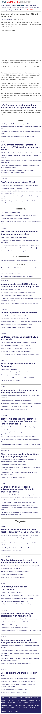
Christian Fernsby (6, 19)
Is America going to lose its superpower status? (14, 409)
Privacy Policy (5, 707)
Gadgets (11, 9)
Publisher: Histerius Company (9, 711)
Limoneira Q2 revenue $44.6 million (11, 375)
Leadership (20, 7)
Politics (14, 5)
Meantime (22, 9)
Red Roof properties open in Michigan (11, 550)
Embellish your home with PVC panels (11, 592)
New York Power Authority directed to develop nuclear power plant (19, 260)
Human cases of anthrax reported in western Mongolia (16, 663)
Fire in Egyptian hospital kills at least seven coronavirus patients (19, 215)
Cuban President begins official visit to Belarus (14, 237)
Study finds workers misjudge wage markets (13, 464)
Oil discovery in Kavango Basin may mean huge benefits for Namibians (21, 403)
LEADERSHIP (5, 450)
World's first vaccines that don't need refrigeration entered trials (19, 650)
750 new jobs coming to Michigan (10, 273)
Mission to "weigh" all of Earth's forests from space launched (18, 678)
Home (3, 697)
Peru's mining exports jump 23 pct (18, 182)
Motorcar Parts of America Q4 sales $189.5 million (15, 372)
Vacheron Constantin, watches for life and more (14, 601)
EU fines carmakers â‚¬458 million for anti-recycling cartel (17, 495)
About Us (30, 705)
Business (7, 5)
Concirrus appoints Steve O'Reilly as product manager (16, 327)
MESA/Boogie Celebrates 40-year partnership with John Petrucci (17, 614)
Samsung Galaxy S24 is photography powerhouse (15, 627)
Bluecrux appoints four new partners (19, 313)
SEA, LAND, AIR (5, 557)
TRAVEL (3, 526)
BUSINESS (4, 178)
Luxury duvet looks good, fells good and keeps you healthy (17, 598)
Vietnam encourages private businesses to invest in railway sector (19, 185)
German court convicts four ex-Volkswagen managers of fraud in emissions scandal (17, 489)
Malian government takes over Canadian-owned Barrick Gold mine (19, 303)
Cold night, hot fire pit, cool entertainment (14, 588)
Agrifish (14, 7)
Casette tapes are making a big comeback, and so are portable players (21, 630)
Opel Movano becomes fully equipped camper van (15, 571)
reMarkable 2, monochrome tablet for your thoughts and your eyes (19, 619)
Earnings (3, 7)
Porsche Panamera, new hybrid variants (12, 574)
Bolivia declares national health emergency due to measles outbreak (19, 641)
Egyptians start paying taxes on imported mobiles (15, 218)
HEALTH (3, 636)
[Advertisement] (13, 42)
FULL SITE (32, 707)
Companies (20, 5)
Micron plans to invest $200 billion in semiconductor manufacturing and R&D (20, 285)
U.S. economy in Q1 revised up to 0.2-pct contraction (16, 345)
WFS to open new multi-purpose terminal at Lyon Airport (17, 276)
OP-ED (3, 387)
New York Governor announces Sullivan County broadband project (19, 248)
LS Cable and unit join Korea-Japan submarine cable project (18, 292)
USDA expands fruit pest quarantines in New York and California (19, 436)
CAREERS (4, 309)
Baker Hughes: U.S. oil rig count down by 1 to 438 (15, 188)
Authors (11, 705)
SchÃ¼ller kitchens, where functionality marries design (16, 604)
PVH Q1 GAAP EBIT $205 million (10, 380)
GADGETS (4, 610)
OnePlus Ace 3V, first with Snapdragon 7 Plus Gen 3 (15, 622)
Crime (26, 7)
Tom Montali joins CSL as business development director (17, 324)
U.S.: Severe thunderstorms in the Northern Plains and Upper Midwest (21, 152)
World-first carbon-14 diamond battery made (13, 692)
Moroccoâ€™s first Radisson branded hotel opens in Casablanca (19, 535)
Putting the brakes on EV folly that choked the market (16, 400)
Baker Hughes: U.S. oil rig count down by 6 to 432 (15, 123)
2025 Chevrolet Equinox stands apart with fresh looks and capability (20, 565)
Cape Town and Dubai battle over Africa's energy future (16, 406)
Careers (27, 5)
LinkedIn (24, 707)
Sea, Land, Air (11, 702)
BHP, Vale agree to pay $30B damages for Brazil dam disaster (18, 502)
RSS (12, 707)
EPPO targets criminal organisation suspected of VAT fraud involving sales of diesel (20, 147)
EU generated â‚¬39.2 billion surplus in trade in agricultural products (20, 354)
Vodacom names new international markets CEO (14, 318)
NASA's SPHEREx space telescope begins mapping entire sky (18, 681)
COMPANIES (4, 280)
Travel (31, 7)
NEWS (2, 141)
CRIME (3, 483)
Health (16, 9)
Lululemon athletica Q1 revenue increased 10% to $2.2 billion (18, 378)
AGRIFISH (4, 415)
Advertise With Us (20, 705)
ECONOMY (4, 333)
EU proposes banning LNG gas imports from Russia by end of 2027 (20, 245)
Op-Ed (9, 7)
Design (5, 9)
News (2, 5)
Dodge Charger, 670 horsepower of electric (13, 577)
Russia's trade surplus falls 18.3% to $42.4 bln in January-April (18, 342)
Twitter (18, 707)
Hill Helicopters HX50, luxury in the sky (12, 568)
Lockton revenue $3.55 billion (9, 369)
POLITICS (3, 228)
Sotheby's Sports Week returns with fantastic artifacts (16, 548)
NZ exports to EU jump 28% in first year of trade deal (16, 351)
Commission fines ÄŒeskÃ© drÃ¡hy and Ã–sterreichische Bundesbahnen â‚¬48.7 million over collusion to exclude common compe (19, 507)
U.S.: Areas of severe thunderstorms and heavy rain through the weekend (19, 106)
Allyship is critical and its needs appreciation (13, 477)
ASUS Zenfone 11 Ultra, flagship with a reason (14, 625)
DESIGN (3, 583)
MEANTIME (4, 669)
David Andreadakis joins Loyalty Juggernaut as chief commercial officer (21, 321)
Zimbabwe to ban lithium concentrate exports (13, 251)
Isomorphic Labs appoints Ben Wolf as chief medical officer (17, 316)
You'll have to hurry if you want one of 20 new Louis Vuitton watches (20, 595)
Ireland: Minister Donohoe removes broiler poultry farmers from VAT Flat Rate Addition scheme (19, 421)
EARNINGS (4, 360)
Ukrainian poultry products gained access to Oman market (17, 136)
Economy (33, 5)
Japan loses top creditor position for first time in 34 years (17, 348)
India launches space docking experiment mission (15, 689)
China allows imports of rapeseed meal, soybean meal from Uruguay (20, 444)
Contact (37, 705)
